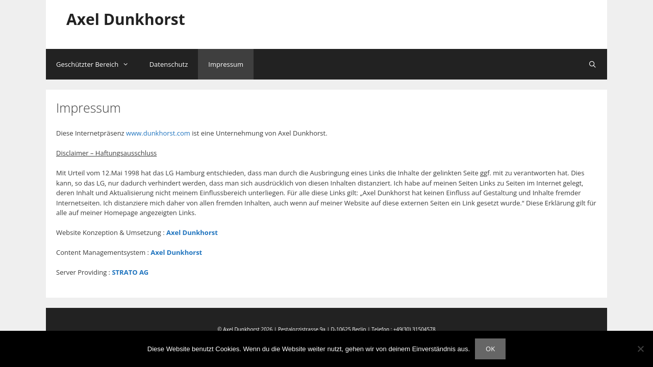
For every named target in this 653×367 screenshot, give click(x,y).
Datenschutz (168, 64)
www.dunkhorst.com (158, 133)
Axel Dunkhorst (125, 19)
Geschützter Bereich (97, 64)
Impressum (225, 64)
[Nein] (640, 349)
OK (490, 348)
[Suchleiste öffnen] (592, 64)
